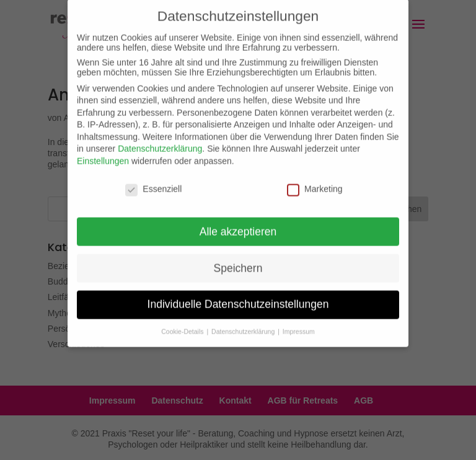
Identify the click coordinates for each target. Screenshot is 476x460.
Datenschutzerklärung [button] (243, 324)
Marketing (314, 181)
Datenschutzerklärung (160, 141)
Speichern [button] (238, 260)
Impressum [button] (299, 324)
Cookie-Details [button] (183, 324)
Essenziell (153, 181)
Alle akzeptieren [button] (238, 224)
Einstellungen (103, 153)
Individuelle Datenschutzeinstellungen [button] (238, 297)
